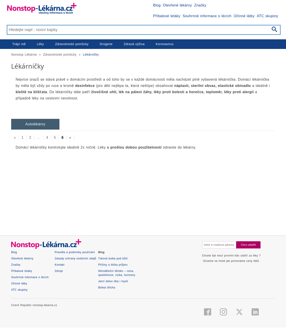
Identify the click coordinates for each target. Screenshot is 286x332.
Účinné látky (244, 16)
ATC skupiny (267, 16)
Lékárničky (91, 54)
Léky (40, 44)
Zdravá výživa (134, 44)
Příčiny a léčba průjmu (113, 264)
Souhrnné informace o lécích (207, 16)
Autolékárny (35, 124)
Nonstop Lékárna (24, 54)
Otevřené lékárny (177, 5)
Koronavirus (165, 44)
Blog (157, 5)
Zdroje (59, 271)
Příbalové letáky (166, 16)
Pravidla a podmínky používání (75, 252)
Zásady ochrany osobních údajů (75, 258)
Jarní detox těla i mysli (113, 281)
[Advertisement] (143, 188)
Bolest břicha (106, 287)
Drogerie (106, 44)
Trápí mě (19, 44)
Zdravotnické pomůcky (71, 44)
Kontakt (60, 264)
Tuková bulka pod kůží (113, 258)
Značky (200, 5)
